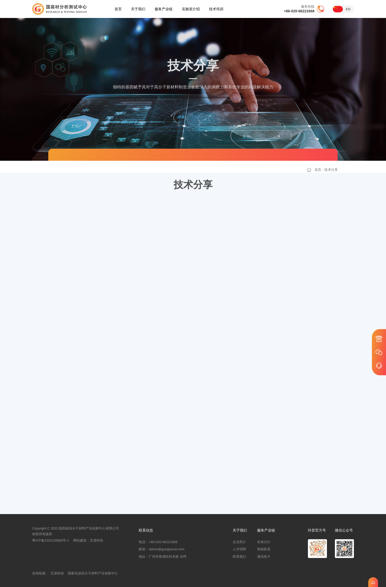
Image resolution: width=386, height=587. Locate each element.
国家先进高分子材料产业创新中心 (93, 573)
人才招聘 (239, 549)
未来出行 (263, 542)
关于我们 (138, 9)
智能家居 (263, 549)
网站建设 (80, 540)
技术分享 (331, 173)
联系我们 (239, 556)
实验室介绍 (191, 9)
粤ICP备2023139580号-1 (50, 540)
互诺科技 (96, 540)
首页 (118, 9)
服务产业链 (164, 9)
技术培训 (216, 9)
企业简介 (239, 542)
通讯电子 (263, 556)
